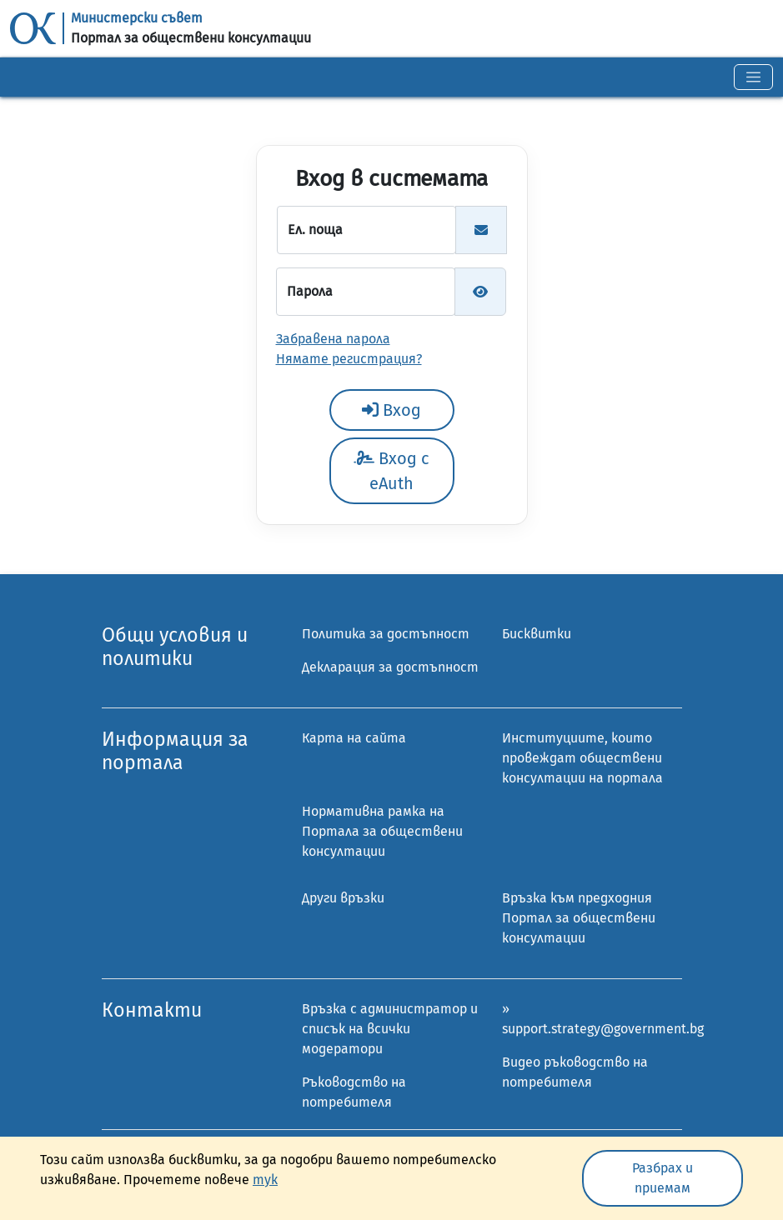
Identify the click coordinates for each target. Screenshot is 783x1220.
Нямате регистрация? (349, 359)
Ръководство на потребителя (354, 1092)
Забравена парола (333, 339)
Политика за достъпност (385, 634)
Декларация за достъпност (390, 667)
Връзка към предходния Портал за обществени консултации (578, 918)
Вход (391, 410)
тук (265, 1180)
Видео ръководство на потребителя (575, 1072)
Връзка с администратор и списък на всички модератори (390, 1029)
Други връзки (343, 898)
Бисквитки (536, 634)
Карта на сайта (354, 738)
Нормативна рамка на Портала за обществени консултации (382, 831)
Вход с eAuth (391, 470)
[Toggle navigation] (753, 77)
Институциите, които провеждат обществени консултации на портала (582, 758)
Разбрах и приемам (662, 1178)
